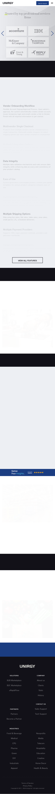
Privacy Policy (27, 785)
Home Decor (40, 762)
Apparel (14, 767)
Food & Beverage (14, 733)
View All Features (27, 260)
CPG (14, 742)
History (41, 694)
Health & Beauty (41, 767)
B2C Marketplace (14, 685)
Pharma (14, 747)
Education (41, 752)
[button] (52, 33)
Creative (40, 757)
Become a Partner (14, 718)
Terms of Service (27, 782)
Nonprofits (40, 733)
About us (41, 680)
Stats (41, 689)
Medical (14, 737)
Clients (41, 685)
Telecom (40, 742)
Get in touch (42, 3)
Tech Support (41, 713)
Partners (14, 713)
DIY (14, 757)
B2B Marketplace (14, 680)
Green (14, 752)
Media (40, 737)
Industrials (14, 762)
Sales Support (41, 708)
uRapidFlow (14, 689)
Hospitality (40, 747)
